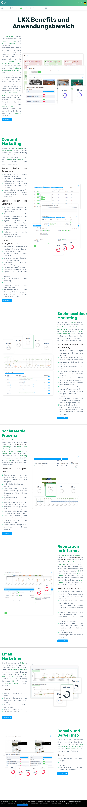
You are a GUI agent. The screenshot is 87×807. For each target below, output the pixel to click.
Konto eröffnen (7, 119)
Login (79, 3)
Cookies (11, 801)
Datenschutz (12, 805)
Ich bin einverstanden (22, 805)
